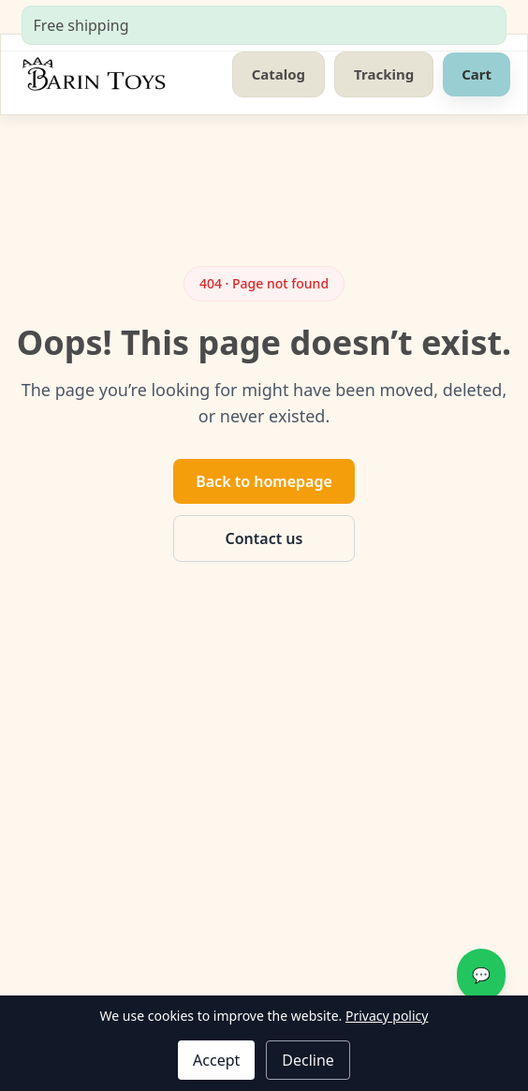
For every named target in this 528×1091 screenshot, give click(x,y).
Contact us (264, 538)
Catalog (278, 74)
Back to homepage (264, 481)
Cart (476, 74)
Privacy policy (387, 1016)
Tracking (384, 74)
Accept (216, 1060)
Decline (308, 1060)
